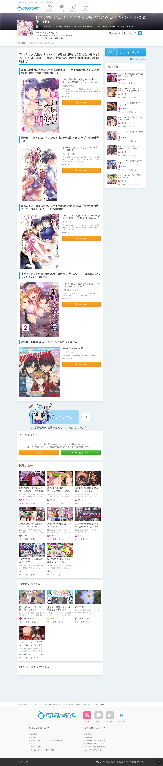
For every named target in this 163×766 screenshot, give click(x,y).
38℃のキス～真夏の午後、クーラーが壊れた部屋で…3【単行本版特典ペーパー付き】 (81, 218)
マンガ (131, 26)
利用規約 (34, 737)
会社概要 (34, 734)
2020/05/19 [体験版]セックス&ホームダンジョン (130, 118)
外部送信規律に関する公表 (96, 747)
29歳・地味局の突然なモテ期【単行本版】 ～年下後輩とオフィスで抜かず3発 (81, 82)
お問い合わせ (36, 747)
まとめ (35, 704)
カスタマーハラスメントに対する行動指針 (46, 740)
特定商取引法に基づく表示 (96, 740)
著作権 (88, 734)
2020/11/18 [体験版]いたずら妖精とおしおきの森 (130, 75)
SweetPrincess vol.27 (72, 348)
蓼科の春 (79, 606)
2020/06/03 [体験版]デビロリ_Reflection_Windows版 (87, 527)
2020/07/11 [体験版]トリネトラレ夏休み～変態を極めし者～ (59, 491)
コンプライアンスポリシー (96, 750)
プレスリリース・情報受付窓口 (42, 750)
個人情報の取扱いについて (96, 744)
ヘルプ (33, 744)
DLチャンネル (29, 8)
